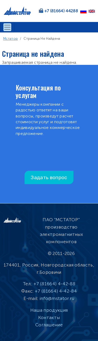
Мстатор (10, 39)
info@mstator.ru (56, 298)
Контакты (49, 317)
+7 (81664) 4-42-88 (54, 284)
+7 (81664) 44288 (61, 10)
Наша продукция (49, 310)
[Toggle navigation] (7, 27)
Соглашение (49, 325)
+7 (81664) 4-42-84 (56, 291)
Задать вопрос (49, 177)
